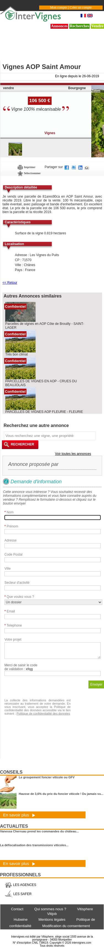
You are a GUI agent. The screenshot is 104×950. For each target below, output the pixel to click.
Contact (17, 909)
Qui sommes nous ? (50, 909)
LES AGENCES (20, 885)
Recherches (79, 26)
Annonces (59, 26)
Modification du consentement (66, 926)
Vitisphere (85, 909)
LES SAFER (18, 894)
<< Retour (9, 283)
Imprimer (26, 167)
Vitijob (52, 914)
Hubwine (21, 919)
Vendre (97, 26)
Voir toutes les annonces (73, 454)
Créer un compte (81, 7)
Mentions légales (52, 919)
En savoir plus (19, 815)
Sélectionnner (29, 173)
